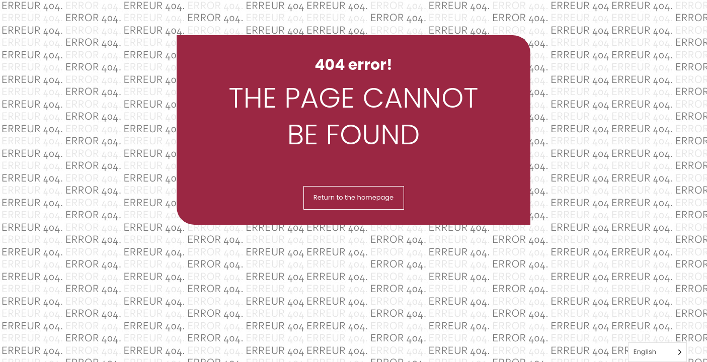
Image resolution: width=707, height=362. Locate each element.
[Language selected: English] (657, 352)
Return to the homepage (353, 197)
